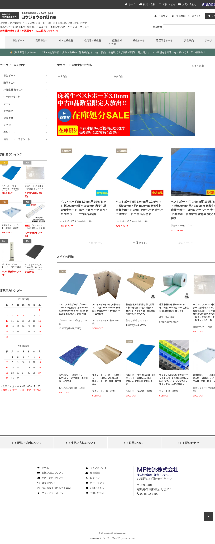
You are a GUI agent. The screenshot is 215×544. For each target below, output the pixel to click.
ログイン (196, 16)
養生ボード (18, 40)
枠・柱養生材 (66, 40)
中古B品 (62, 76)
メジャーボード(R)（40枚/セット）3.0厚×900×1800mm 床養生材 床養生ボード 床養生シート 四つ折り (106, 309)
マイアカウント (96, 467)
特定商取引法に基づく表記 (54, 488)
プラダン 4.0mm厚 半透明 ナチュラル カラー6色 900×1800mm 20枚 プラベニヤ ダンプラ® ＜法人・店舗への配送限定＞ (174, 380)
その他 (112, 44)
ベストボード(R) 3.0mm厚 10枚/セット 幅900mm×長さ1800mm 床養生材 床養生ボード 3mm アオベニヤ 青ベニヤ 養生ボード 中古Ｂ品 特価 (139, 208)
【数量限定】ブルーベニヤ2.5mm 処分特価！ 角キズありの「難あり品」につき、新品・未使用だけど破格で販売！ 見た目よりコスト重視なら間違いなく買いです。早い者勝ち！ (107, 52)
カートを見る (94, 482)
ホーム (130, 4)
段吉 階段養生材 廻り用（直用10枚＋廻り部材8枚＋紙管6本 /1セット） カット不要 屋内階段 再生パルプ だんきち (140, 309)
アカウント (164, 16)
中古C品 (118, 76)
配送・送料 (147, 4)
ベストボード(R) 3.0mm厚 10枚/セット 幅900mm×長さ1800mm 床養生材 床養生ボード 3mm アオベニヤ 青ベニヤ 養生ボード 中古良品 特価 (84, 208)
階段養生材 (42, 40)
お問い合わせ (187, 4)
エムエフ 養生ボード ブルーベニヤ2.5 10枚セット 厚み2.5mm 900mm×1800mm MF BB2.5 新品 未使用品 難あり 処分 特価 (73, 309)
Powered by (112, 538)
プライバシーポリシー (51, 493)
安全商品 (189, 40)
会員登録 (181, 16)
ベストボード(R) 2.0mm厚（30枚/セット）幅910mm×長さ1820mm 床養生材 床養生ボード (140, 380)
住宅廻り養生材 (92, 40)
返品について (46, 482)
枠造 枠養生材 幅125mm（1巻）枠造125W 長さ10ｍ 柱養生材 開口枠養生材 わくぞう (174, 307)
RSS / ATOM (94, 493)
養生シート (139, 40)
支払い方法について (50, 472)
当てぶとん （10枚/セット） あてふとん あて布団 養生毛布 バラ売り (74, 378)
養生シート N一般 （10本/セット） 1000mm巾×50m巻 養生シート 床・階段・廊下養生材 (106, 380)
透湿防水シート (164, 40)
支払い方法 (167, 4)
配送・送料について (50, 477)
